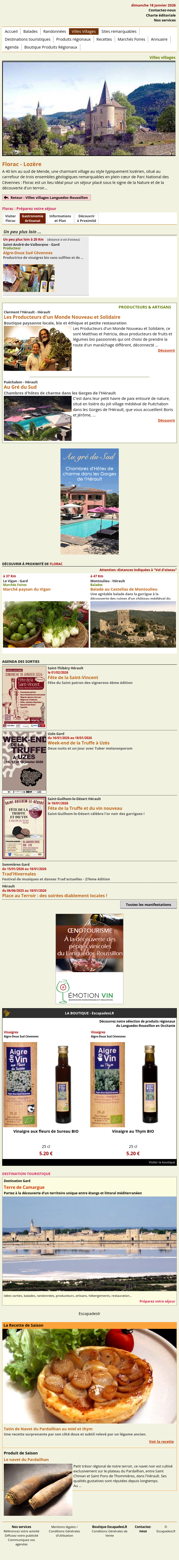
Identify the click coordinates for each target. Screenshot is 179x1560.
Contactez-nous (162, 10)
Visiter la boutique (162, 1162)
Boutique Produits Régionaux (50, 47)
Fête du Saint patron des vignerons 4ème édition (90, 682)
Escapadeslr (89, 1313)
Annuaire (159, 39)
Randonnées (54, 31)
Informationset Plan (60, 218)
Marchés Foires (131, 39)
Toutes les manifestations (148, 904)
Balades (30, 31)
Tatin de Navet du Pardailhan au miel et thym (48, 1428)
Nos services (165, 20)
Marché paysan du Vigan (26, 589)
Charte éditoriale (161, 15)
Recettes (104, 39)
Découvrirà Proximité (86, 218)
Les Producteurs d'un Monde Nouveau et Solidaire (62, 317)
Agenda (12, 47)
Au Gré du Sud (20, 387)
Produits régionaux (73, 39)
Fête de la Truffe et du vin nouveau (85, 808)
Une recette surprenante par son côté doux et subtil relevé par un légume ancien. (75, 1434)
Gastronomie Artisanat (32, 218)
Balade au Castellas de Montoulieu (123, 589)
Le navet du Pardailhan (26, 1459)
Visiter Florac (10, 218)
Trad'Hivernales (19, 874)
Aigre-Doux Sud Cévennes (27, 252)
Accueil (11, 31)
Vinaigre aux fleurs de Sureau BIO (45, 1131)
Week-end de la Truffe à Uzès (79, 743)
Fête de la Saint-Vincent (73, 677)
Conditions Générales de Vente (110, 1531)
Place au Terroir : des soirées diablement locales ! (54, 896)
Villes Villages (84, 31)
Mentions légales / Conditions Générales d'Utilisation (64, 1531)
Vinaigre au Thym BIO (133, 1131)
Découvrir (166, 350)
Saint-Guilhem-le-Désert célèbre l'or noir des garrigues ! (96, 813)
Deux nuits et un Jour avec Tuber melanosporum (90, 748)
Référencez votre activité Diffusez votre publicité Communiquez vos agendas (21, 1535)
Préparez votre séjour (157, 1301)
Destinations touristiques (27, 39)
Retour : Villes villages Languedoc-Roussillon (49, 197)
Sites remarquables (119, 31)
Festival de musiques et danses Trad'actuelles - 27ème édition (56, 879)
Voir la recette (161, 1441)
